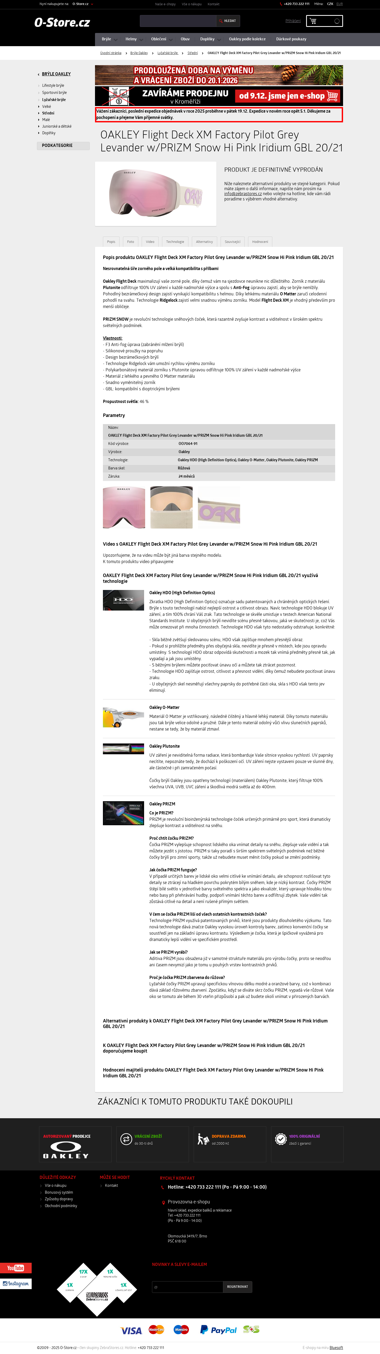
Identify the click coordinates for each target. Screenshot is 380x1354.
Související (232, 242)
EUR (339, 4)
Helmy (131, 39)
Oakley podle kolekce (247, 39)
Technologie (175, 242)
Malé (46, 120)
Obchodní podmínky (61, 1206)
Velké (46, 107)
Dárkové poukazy (291, 39)
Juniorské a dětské (57, 127)
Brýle (106, 39)
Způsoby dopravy (59, 1199)
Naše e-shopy (165, 4)
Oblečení (158, 39)
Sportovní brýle (54, 93)
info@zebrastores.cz (243, 194)
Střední (193, 53)
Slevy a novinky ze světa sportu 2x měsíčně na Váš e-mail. (197, 1275)
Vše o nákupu (192, 4)
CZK (330, 4)
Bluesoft (336, 1348)
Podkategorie (57, 146)
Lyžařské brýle (168, 53)
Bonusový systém (59, 1193)
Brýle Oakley (139, 53)
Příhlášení (293, 20)
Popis (111, 242)
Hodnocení (260, 242)
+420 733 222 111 (296, 4)
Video (150, 242)
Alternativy (204, 242)
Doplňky (207, 39)
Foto (130, 242)
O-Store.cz (80, 4)
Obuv (185, 39)
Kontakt (214, 4)
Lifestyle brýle (53, 86)
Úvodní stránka (110, 53)
